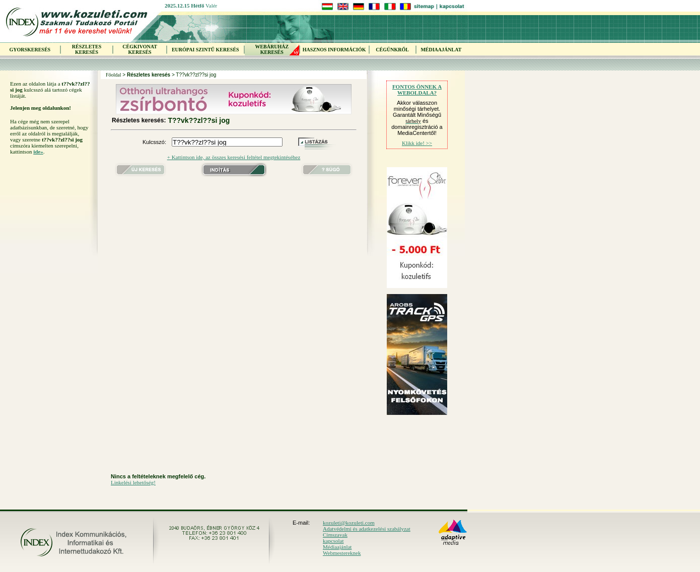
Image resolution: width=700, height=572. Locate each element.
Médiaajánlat (337, 547)
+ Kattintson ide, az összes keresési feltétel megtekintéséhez (234, 157)
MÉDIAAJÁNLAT (441, 49)
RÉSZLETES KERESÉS (86, 49)
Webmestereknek (342, 553)
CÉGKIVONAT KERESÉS (139, 49)
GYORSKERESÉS (29, 49)
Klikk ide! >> (417, 143)
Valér (211, 6)
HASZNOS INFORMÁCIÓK (334, 49)
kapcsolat (333, 541)
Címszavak (335, 535)
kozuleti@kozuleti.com (349, 523)
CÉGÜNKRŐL (392, 49)
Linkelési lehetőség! (133, 482)
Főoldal (113, 75)
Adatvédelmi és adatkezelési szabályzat (366, 529)
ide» (38, 152)
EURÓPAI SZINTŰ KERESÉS (205, 49)
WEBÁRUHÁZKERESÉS (272, 49)
